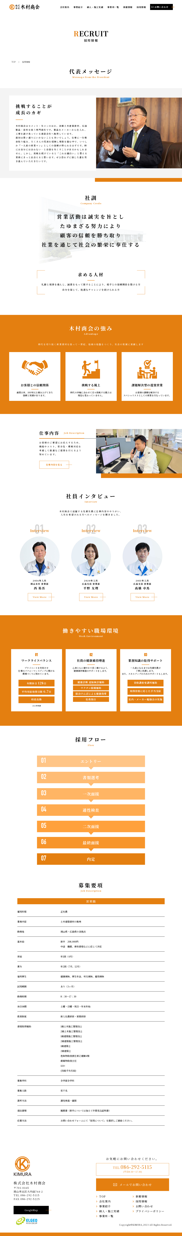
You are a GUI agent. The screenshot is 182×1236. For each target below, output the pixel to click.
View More (40, 597)
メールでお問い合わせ (132, 1184)
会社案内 (64, 7)
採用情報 (141, 7)
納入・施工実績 (95, 7)
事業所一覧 (113, 7)
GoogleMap (31, 1210)
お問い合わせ (144, 1206)
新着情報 (128, 7)
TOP (102, 1196)
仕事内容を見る (54, 464)
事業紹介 (78, 7)
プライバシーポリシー (150, 1211)
